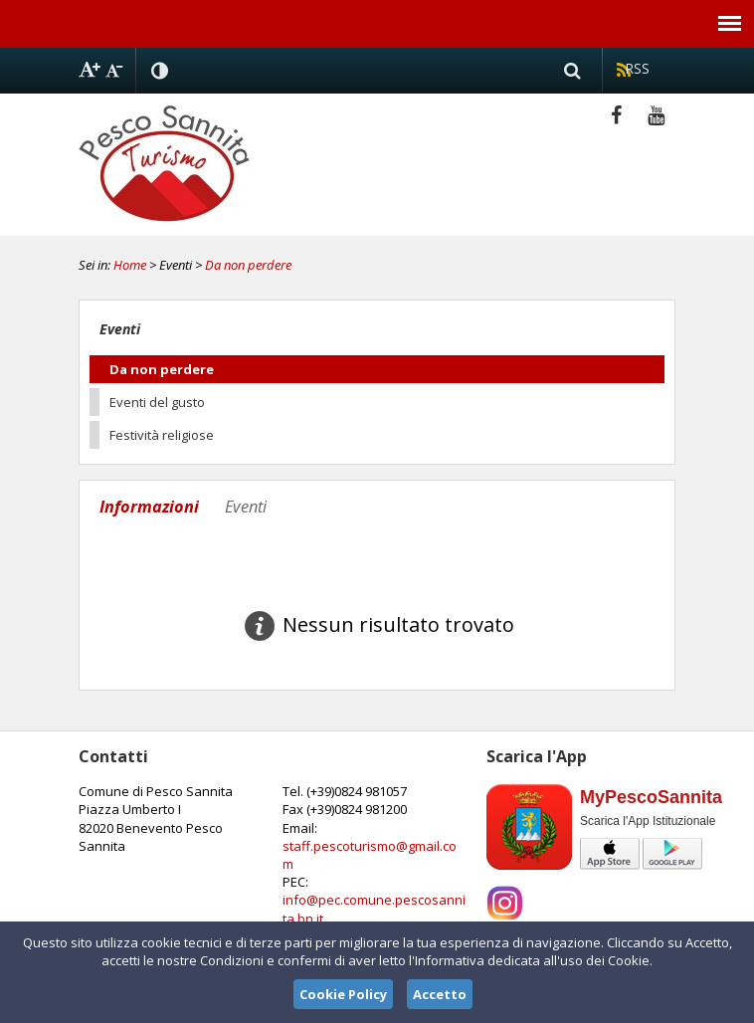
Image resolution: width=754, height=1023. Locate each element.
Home (129, 265)
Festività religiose (161, 435)
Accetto (440, 994)
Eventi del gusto (157, 402)
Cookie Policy (343, 994)
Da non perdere (248, 265)
